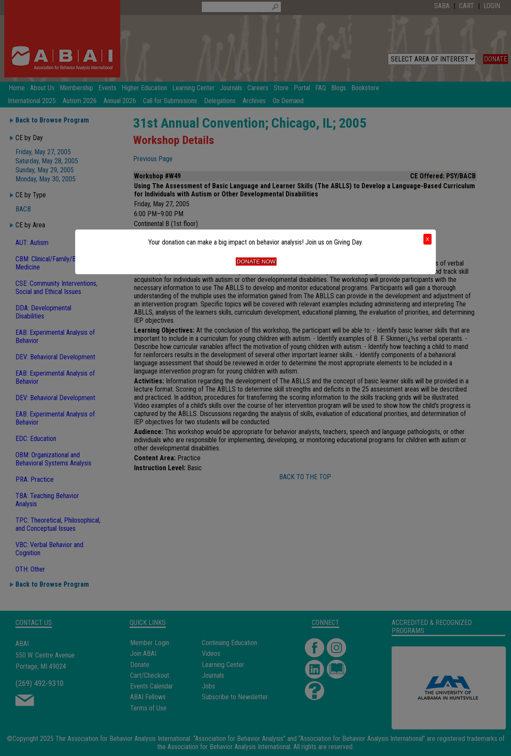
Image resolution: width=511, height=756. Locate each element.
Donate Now (256, 261)
